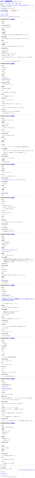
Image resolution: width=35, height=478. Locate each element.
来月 (7, 10)
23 (6, 15)
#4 (1, 32)
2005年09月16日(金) (5, 234)
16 (6, 14)
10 (7, 13)
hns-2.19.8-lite (24, 469)
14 (4, 14)
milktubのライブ (16, 46)
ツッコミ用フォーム (3, 473)
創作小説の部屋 (14, 5)
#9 (1, 51)
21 (4, 15)
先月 (1, 10)
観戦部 (9, 3)
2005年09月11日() (5, 19)
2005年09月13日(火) (5, 116)
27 (3, 16)
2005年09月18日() (5, 338)
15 (5, 14)
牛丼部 (6, 3)
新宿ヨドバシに (8, 179)
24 (7, 15)
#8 (1, 48)
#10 (2, 159)
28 (4, 16)
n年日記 (12, 19)
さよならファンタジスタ (7, 388)
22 (5, 15)
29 (5, 16)
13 (3, 14)
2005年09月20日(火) (5, 423)
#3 (1, 29)
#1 (1, 21)
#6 (1, 40)
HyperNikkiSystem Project (31, 469)
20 (3, 15)
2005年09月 (4, 10)
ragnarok (4, 25)
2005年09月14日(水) (5, 164)
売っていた (13, 179)
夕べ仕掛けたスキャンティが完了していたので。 (10, 249)
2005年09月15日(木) (5, 197)
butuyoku (4, 177)
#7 (1, 44)
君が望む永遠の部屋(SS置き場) (24, 5)
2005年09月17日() (5, 285)
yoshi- (3, 46)
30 (6, 16)
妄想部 (13, 3)
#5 (1, 36)
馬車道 (12, 420)
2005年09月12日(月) (5, 63)
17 (7, 14)
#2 (1, 25)
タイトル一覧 (2, 471)
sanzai (4, 148)
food (3, 36)
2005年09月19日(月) (5, 378)
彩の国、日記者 (18, 3)
